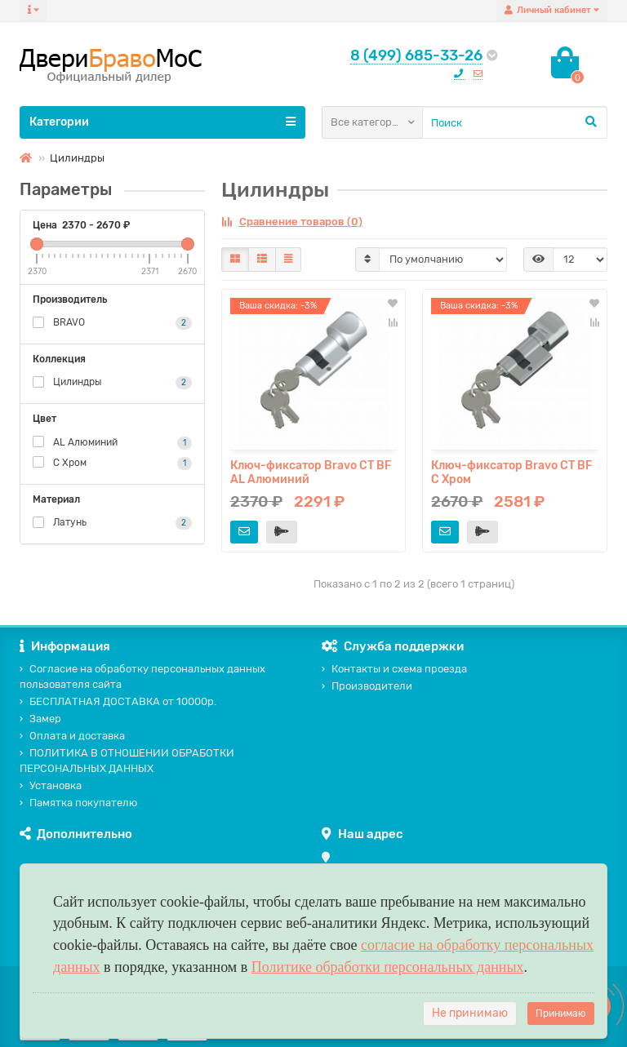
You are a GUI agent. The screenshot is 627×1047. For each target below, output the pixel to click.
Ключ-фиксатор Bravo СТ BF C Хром (511, 472)
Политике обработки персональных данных (387, 967)
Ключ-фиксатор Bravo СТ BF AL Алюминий (310, 472)
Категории (162, 121)
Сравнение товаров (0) (291, 221)
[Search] (514, 122)
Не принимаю (470, 1013)
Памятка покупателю (78, 802)
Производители (367, 686)
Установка (51, 785)
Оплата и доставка (72, 736)
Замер (40, 718)
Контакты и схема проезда (394, 669)
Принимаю (561, 1013)
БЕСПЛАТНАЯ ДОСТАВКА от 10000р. (118, 701)
